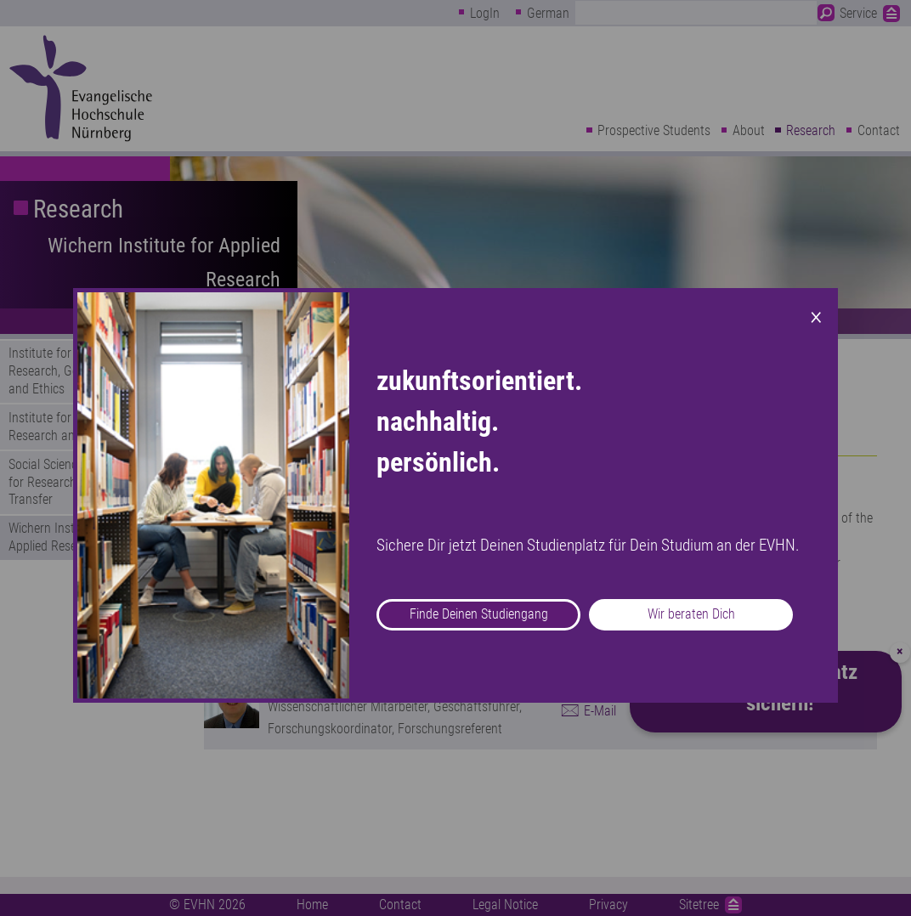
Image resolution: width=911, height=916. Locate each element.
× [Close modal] (816, 315)
